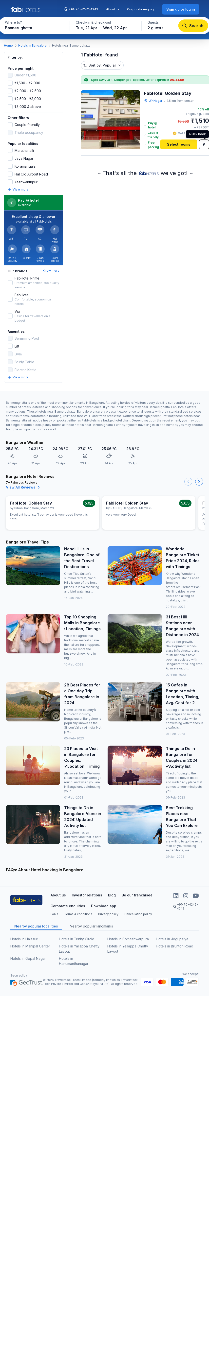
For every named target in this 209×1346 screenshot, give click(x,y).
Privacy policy (108, 914)
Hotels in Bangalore (32, 45)
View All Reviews (23, 487)
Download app (103, 906)
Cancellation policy (138, 914)
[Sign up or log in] (180, 9)
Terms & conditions (78, 914)
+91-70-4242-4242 (81, 9)
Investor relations (87, 895)
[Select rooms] (178, 144)
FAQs (54, 914)
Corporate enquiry (140, 9)
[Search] (193, 25)
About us (112, 9)
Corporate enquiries (68, 906)
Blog (112, 895)
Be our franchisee (137, 895)
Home (8, 45)
